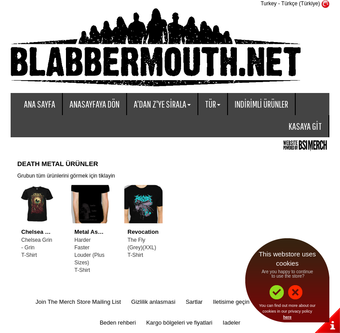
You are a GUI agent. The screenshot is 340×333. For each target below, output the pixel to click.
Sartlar (193, 301)
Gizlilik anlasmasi (153, 301)
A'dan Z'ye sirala (162, 103)
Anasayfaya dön (95, 103)
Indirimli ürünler (261, 103)
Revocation (143, 231)
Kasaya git (305, 126)
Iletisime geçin (231, 301)
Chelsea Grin (39, 231)
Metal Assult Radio (100, 231)
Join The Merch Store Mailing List (78, 301)
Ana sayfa (39, 103)
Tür (212, 103)
